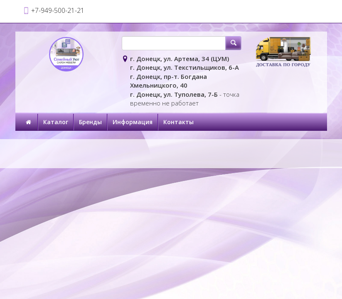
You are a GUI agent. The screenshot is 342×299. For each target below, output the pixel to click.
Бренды (90, 122)
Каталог (55, 122)
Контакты (178, 122)
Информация (133, 122)
